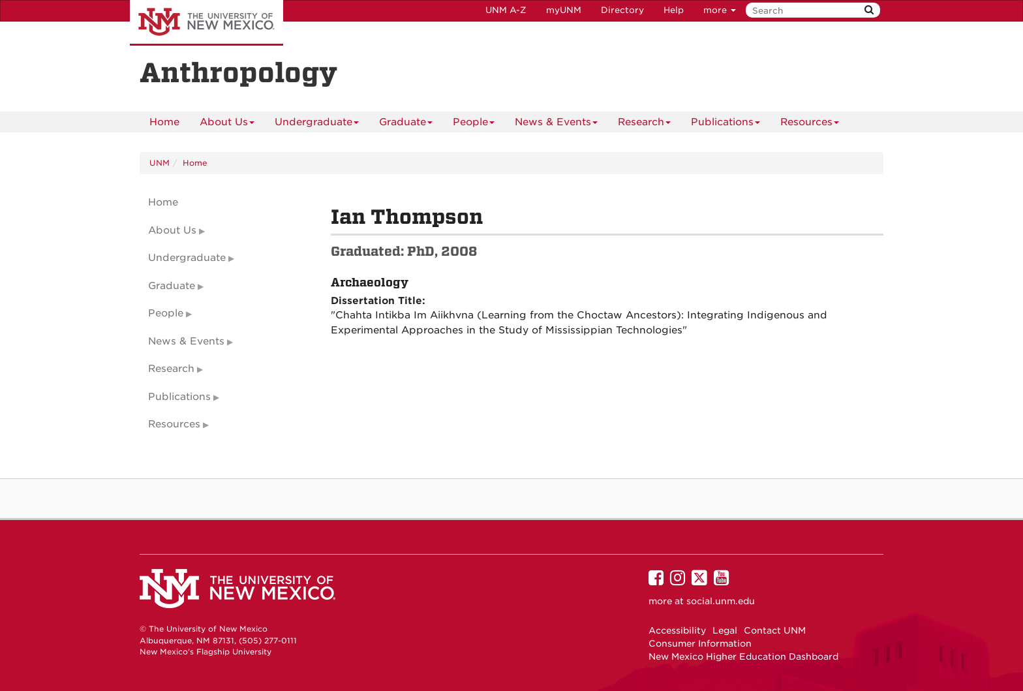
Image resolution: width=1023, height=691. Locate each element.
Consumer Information (700, 643)
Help (674, 10)
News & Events (556, 124)
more (719, 10)
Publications (725, 124)
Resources (809, 124)
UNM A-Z (506, 10)
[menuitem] (164, 122)
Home (164, 122)
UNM (159, 163)
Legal (724, 630)
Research (644, 124)
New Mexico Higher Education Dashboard (743, 656)
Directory (622, 10)
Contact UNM (775, 630)
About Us (227, 124)
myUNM (563, 10)
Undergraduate (317, 124)
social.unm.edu (720, 601)
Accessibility (677, 630)
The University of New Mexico (206, 23)
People (474, 124)
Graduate (406, 124)
